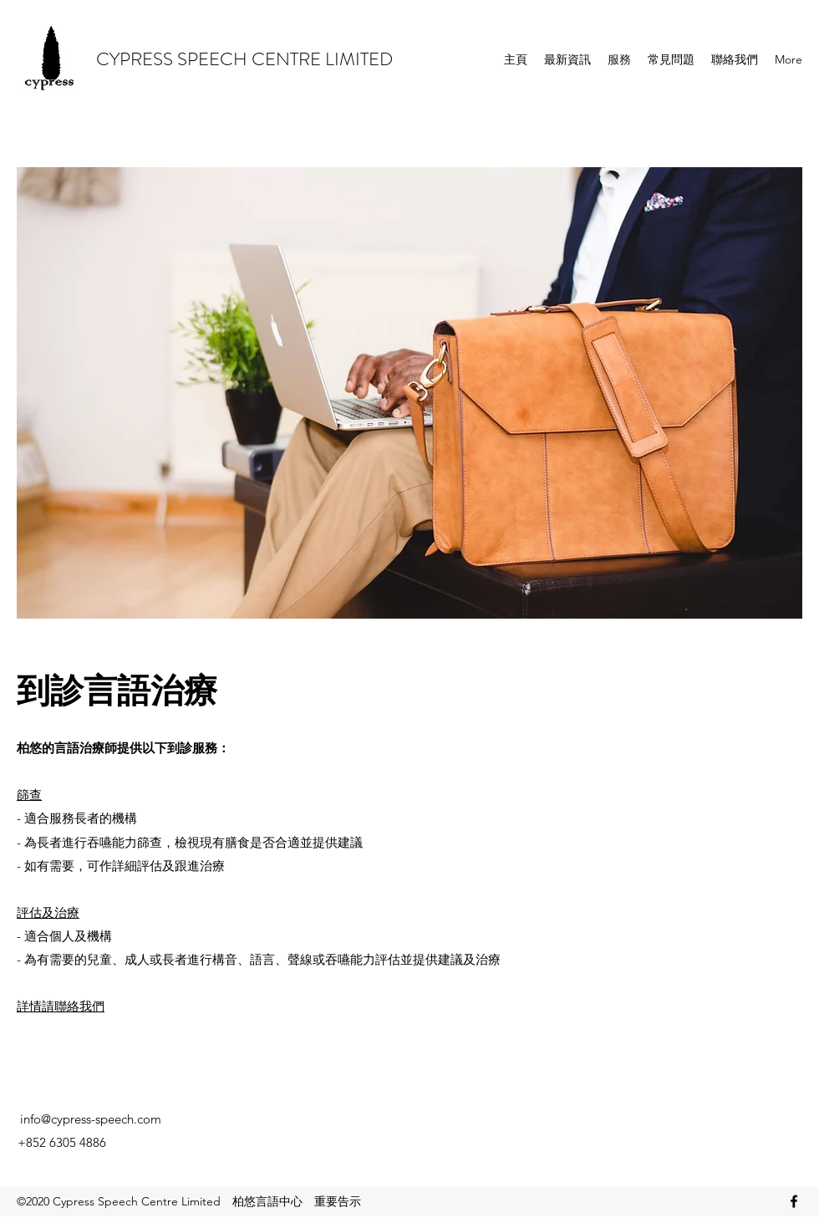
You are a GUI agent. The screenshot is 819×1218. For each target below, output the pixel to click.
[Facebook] (794, 1201)
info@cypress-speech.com (90, 1119)
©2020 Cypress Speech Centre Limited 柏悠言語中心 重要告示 (189, 1201)
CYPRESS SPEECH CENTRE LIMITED (244, 59)
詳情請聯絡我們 (60, 1006)
